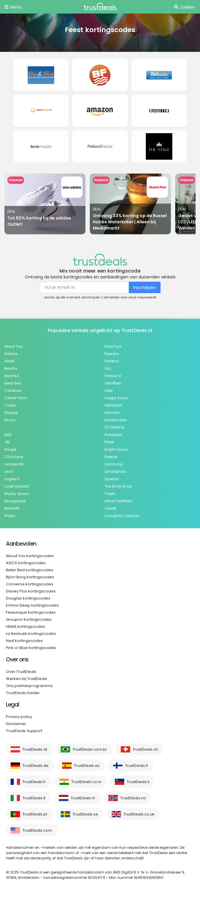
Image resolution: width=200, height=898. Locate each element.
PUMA (109, 442)
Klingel (10, 449)
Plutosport (113, 434)
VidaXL (111, 508)
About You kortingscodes (30, 556)
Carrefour (13, 390)
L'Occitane (13, 456)
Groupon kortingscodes (29, 619)
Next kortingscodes (24, 640)
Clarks (10, 405)
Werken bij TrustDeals (26, 678)
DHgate (11, 412)
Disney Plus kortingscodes (31, 591)
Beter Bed (12, 383)
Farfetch (112, 361)
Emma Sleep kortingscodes (32, 605)
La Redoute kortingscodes (31, 633)
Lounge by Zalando (122, 515)
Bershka (11, 375)
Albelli (9, 361)
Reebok (111, 456)
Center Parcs (15, 397)
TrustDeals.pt (34, 814)
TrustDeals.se (85, 814)
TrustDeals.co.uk (139, 814)
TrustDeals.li (138, 782)
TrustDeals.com (37, 830)
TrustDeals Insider (23, 693)
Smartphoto (115, 471)
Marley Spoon (16, 493)
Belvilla (10, 368)
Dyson (10, 419)
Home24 (112, 412)
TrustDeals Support (24, 731)
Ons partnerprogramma (29, 686)
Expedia (112, 353)
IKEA (7, 434)
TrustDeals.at (34, 749)
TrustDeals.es (87, 765)
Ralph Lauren (116, 449)
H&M (109, 390)
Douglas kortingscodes (28, 598)
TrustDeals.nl (83, 798)
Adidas (11, 353)
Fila (108, 368)
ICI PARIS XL (114, 427)
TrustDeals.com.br (89, 749)
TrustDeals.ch (145, 749)
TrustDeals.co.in (86, 782)
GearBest (113, 383)
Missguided (15, 501)
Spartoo (112, 478)
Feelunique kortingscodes (31, 612)
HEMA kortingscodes (25, 626)
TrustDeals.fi (136, 765)
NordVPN (11, 508)
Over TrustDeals (21, 671)
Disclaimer (16, 724)
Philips (10, 515)
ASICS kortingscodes (26, 563)
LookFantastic (16, 486)
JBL (7, 442)
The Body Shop (118, 486)
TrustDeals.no (133, 798)
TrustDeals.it (33, 798)
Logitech (12, 478)
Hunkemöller (116, 419)
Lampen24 (14, 464)
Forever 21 (113, 375)
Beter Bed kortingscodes (29, 570)
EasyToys (113, 346)
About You (13, 346)
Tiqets (110, 493)
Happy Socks (116, 397)
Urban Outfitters (118, 501)
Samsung (114, 464)
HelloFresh (114, 405)
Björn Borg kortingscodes (30, 577)
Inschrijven (144, 287)
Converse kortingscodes (29, 584)
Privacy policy (19, 716)
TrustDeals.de (35, 765)
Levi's (9, 471)
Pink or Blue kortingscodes (31, 648)
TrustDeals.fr (34, 782)
